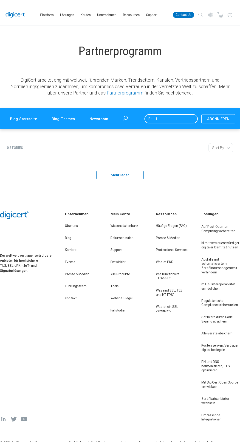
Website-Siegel (121, 298)
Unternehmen (107, 15)
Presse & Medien (77, 274)
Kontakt (71, 298)
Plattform (47, 15)
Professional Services (171, 250)
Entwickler (118, 262)
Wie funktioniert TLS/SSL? (167, 276)
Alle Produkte (120, 274)
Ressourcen (131, 15)
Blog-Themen (63, 119)
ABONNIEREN (218, 119)
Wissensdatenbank (124, 226)
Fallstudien (118, 310)
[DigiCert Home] (15, 15)
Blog (68, 238)
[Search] (200, 14)
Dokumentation (121, 238)
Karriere (70, 250)
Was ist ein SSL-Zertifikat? (167, 309)
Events (70, 262)
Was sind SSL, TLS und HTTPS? (169, 292)
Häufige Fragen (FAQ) (171, 226)
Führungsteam (76, 286)
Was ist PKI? (164, 262)
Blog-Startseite (23, 119)
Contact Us (183, 15)
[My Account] (229, 14)
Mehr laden (120, 175)
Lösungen (67, 15)
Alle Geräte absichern (216, 333)
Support (152, 15)
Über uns (71, 226)
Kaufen (86, 15)
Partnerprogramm (125, 93)
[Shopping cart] (220, 14)
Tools (114, 286)
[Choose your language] (210, 14)
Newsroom (99, 119)
